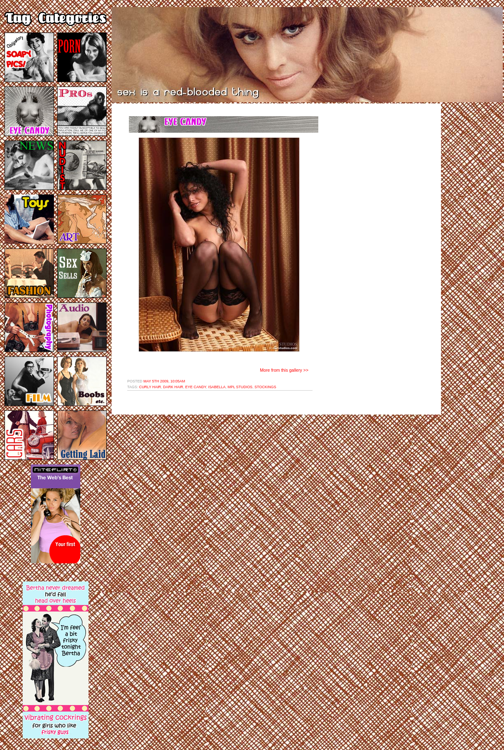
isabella (216, 387)
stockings (265, 387)
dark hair (173, 387)
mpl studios (240, 387)
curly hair (150, 387)
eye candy (195, 387)
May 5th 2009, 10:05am (164, 381)
